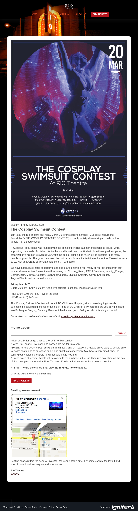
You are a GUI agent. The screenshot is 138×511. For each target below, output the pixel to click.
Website (15, 474)
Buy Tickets (100, 14)
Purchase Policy (46, 507)
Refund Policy (62, 507)
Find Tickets (21, 380)
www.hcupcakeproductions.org (78, 316)
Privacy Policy (31, 507)
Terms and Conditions (13, 507)
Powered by (117, 507)
